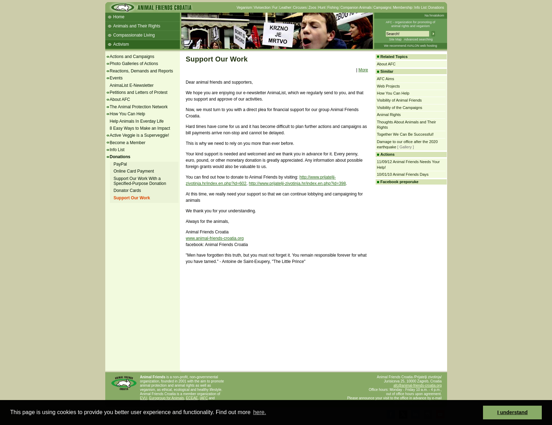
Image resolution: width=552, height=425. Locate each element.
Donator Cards (127, 190)
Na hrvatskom (434, 15)
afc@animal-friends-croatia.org (418, 385)
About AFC (120, 99)
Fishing (333, 7)
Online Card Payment (134, 171)
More (363, 69)
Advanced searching (418, 39)
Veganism (244, 7)
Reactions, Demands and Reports (141, 71)
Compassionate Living (134, 35)
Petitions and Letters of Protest (139, 92)
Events (116, 78)
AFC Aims (385, 79)
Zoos (312, 7)
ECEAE (192, 398)
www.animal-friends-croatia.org (215, 238)
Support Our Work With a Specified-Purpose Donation (140, 181)
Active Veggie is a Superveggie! (139, 135)
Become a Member (127, 142)
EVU (144, 398)
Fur (274, 7)
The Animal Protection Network (139, 106)
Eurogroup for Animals (166, 398)
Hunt (322, 7)
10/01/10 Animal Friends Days (403, 174)
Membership (402, 7)
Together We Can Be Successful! (405, 134)
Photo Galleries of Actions (134, 63)
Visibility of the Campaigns (399, 107)
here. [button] (259, 412)
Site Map (395, 39)
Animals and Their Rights (137, 26)
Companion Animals (356, 7)
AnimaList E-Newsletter (132, 85)
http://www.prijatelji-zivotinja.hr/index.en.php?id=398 (297, 183)
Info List (420, 7)
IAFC (204, 398)
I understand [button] (512, 412)
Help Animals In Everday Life (137, 121)
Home (119, 16)
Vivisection (262, 7)
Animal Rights (389, 114)
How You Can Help (127, 113)
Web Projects (388, 86)
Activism (121, 44)
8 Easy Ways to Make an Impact (140, 128)
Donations (436, 7)
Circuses (300, 7)
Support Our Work (132, 197)
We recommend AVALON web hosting (410, 45)
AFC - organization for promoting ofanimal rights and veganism (410, 24)
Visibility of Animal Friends (399, 100)
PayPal (120, 164)
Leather (285, 7)
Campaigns (382, 7)
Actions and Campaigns (132, 56)
